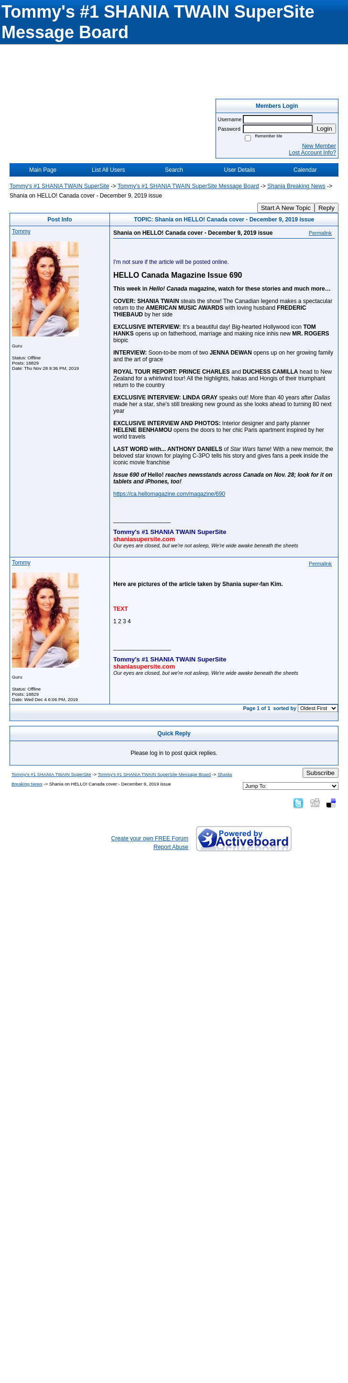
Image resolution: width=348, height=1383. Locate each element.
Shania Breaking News (296, 186)
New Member (319, 146)
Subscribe (320, 772)
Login (324, 128)
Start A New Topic (286, 207)
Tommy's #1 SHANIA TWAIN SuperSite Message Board (188, 186)
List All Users (108, 170)
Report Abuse (170, 847)
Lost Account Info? (312, 152)
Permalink (320, 233)
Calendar (305, 170)
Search (174, 170)
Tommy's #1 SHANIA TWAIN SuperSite (59, 186)
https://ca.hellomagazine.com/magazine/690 (169, 494)
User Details (239, 170)
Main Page (42, 170)
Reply (326, 207)
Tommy (21, 231)
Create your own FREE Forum (149, 838)
